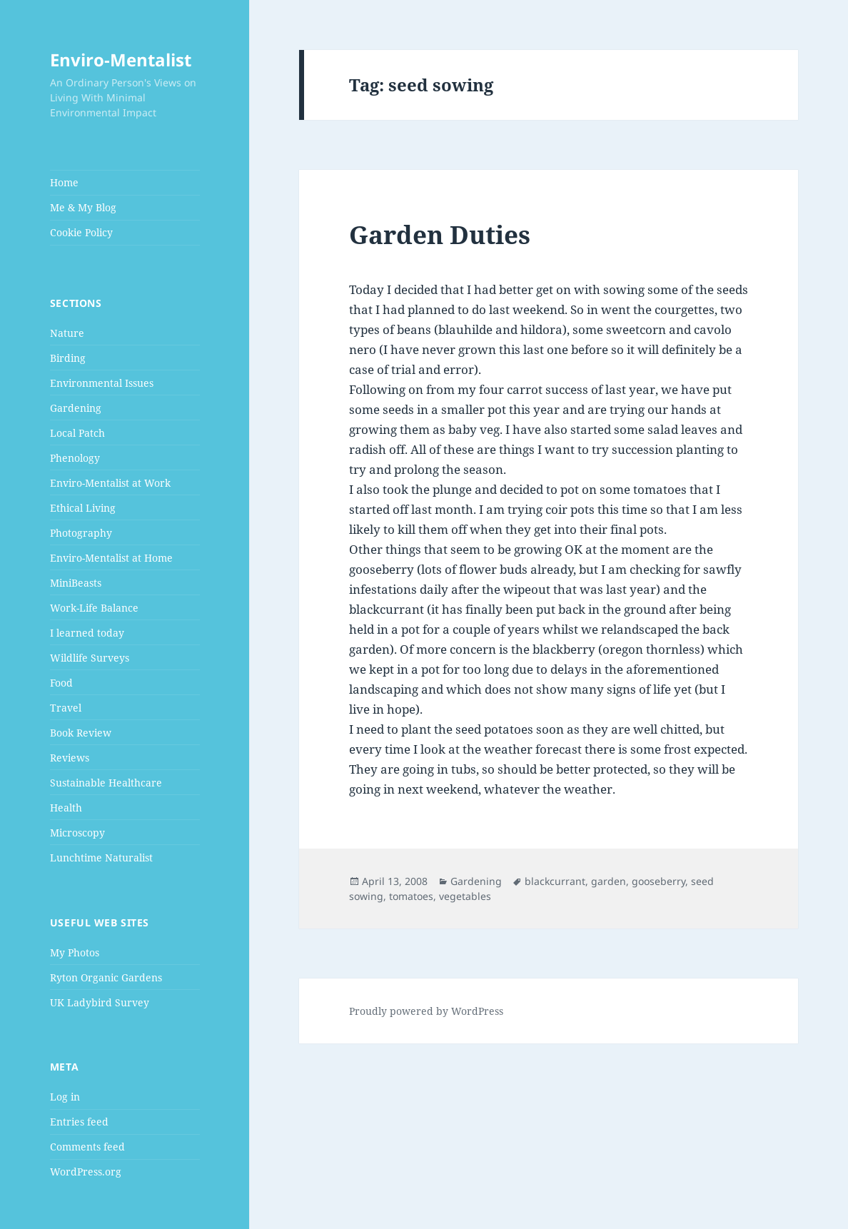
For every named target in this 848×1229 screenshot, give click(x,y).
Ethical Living (83, 508)
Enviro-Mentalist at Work (110, 483)
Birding (68, 358)
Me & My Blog (83, 207)
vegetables (465, 896)
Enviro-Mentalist (120, 59)
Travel (65, 707)
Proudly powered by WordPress (426, 1011)
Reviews (69, 757)
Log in (65, 1096)
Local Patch (77, 433)
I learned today (87, 632)
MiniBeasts (75, 583)
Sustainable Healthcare (106, 782)
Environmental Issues (101, 383)
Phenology (75, 458)
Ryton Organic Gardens (106, 977)
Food (61, 682)
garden (608, 881)
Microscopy (77, 832)
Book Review (80, 732)
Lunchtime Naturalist (101, 857)
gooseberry (658, 881)
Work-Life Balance (94, 607)
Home (64, 182)
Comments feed (87, 1146)
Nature (67, 333)
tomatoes (411, 896)
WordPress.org (85, 1171)
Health (66, 807)
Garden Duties (439, 234)
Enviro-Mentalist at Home (111, 558)
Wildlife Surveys (89, 657)
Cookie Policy (81, 232)
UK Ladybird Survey (99, 1002)
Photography (81, 533)
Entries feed (79, 1121)
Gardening (75, 408)
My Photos (74, 952)
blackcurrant (555, 881)
